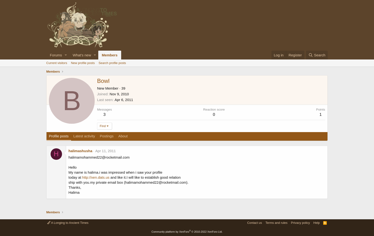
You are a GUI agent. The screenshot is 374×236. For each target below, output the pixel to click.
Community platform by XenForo (187, 231)
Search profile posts (112, 63)
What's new (82, 55)
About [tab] (123, 136)
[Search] (317, 55)
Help (316, 223)
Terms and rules (276, 223)
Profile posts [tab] (59, 136)
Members (110, 55)
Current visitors (56, 63)
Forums (56, 55)
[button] (65, 55)
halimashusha (80, 151)
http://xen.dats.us (95, 177)
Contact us (254, 223)
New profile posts (83, 63)
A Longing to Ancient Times (67, 223)
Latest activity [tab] (84, 136)
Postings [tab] (107, 136)
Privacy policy (300, 223)
